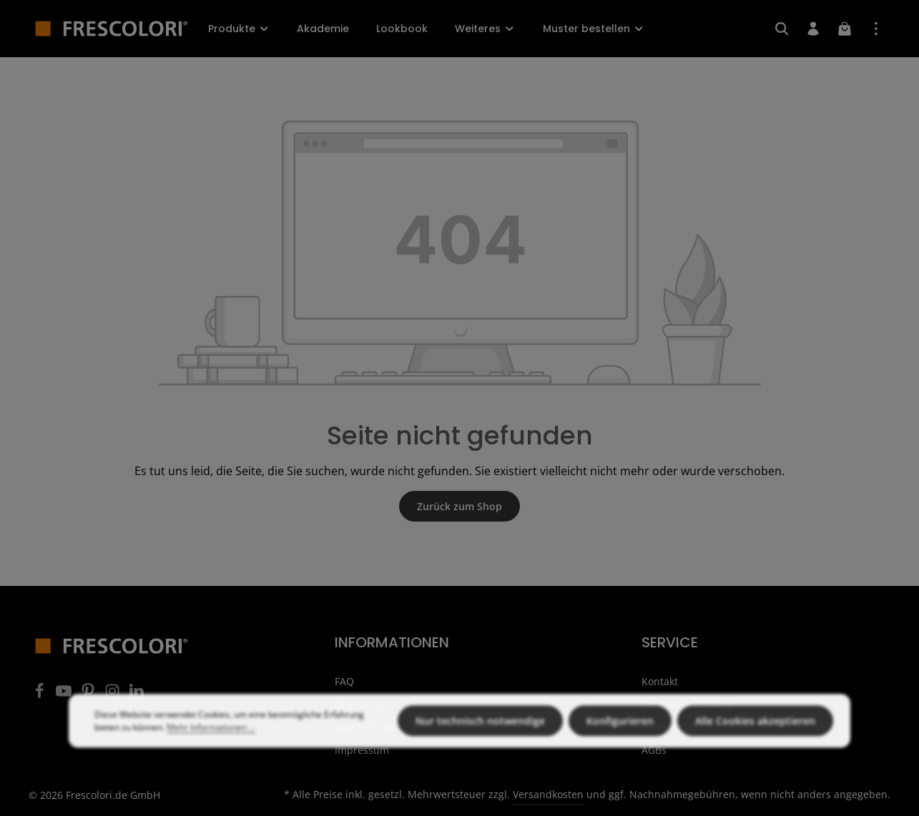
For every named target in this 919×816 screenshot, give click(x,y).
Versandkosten (548, 794)
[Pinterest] (89, 695)
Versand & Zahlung (687, 704)
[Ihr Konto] (813, 28)
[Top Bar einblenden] (876, 28)
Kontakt (660, 681)
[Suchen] (781, 28)
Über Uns (357, 704)
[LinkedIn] (136, 695)
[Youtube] (65, 695)
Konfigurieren (620, 745)
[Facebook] (40, 695)
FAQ (344, 681)
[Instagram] (113, 695)
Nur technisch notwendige (480, 745)
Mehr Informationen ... (211, 752)
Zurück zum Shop (459, 506)
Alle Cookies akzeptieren (755, 745)
